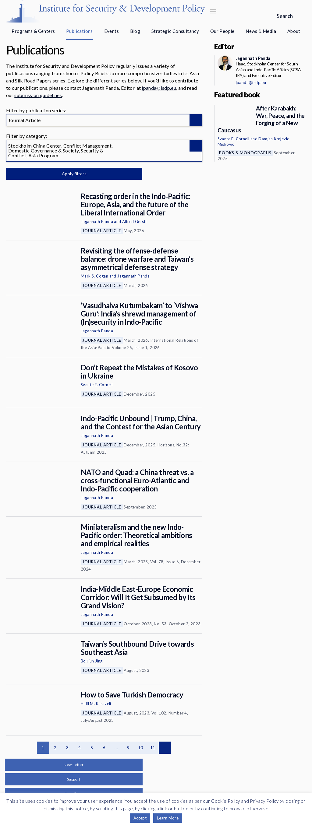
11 (152, 747)
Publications (79, 31)
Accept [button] (140, 818)
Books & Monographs (245, 152)
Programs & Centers (33, 31)
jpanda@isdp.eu (159, 88)
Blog (135, 31)
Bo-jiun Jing (92, 661)
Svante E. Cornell (97, 384)
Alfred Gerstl (134, 221)
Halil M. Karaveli (96, 703)
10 (140, 747)
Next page (165, 748)
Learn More (168, 818)
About (293, 31)
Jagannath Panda (97, 221)
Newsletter (73, 764)
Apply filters (70, 173)
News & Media (261, 31)
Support (73, 779)
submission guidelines (38, 95)
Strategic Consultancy (175, 31)
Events (111, 31)
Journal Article (101, 230)
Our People (222, 31)
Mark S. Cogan (94, 276)
